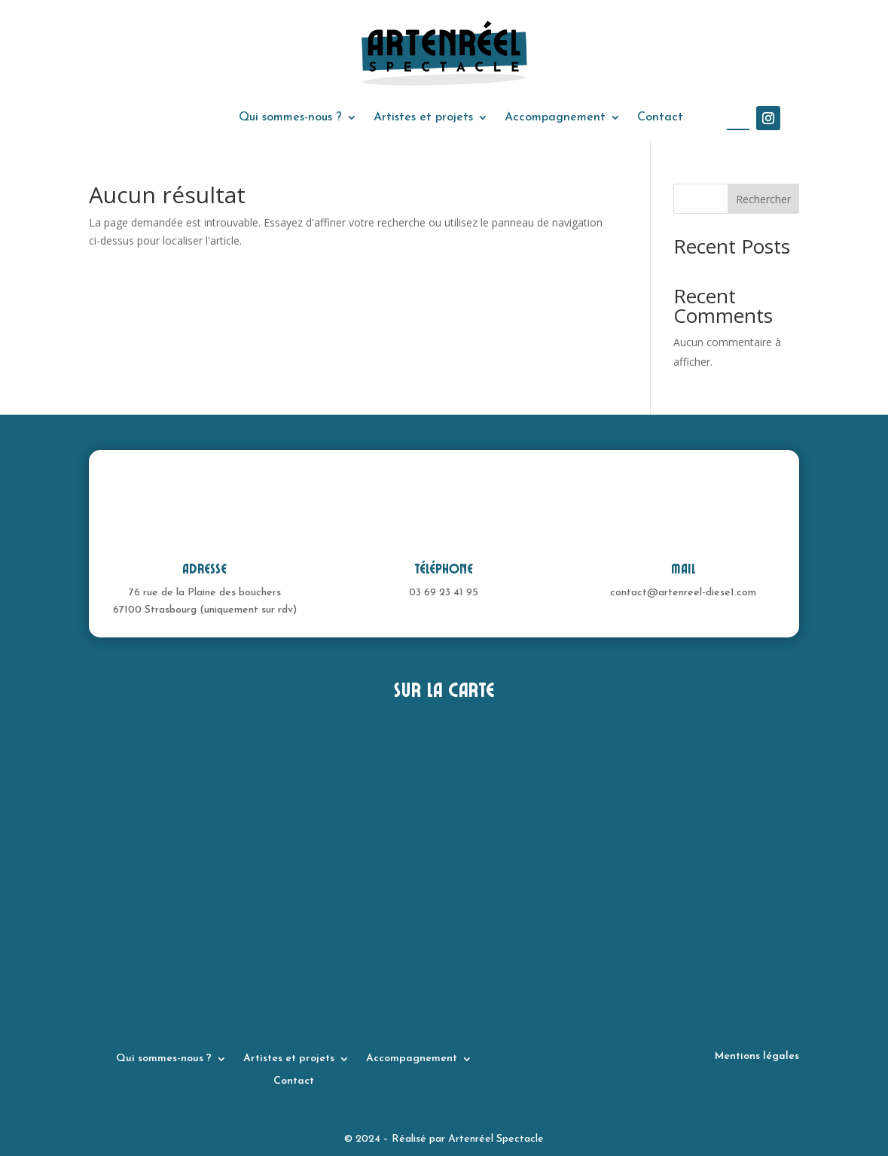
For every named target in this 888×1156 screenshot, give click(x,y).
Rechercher (763, 199)
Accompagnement (555, 117)
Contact (660, 117)
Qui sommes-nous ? (290, 117)
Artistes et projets (423, 117)
